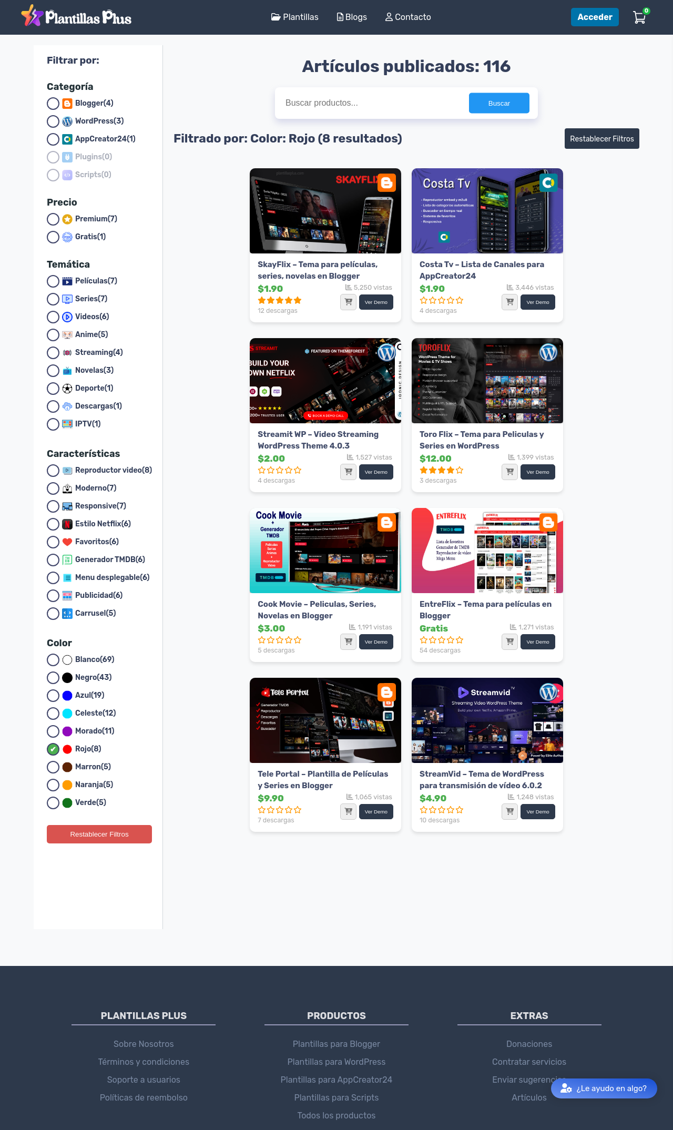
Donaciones (529, 969)
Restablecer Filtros (99, 834)
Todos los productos (336, 1040)
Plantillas (294, 17)
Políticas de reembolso (144, 1022)
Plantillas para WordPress (337, 987)
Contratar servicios (529, 987)
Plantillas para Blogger (336, 969)
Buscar (499, 103)
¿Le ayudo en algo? (603, 1089)
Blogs (352, 17)
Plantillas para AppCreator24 (337, 1005)
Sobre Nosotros (144, 969)
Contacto (408, 17)
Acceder (595, 17)
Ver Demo (298, 298)
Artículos (529, 1022)
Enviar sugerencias (529, 1005)
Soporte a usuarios (143, 1005)
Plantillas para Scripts (336, 1022)
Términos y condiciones (144, 987)
